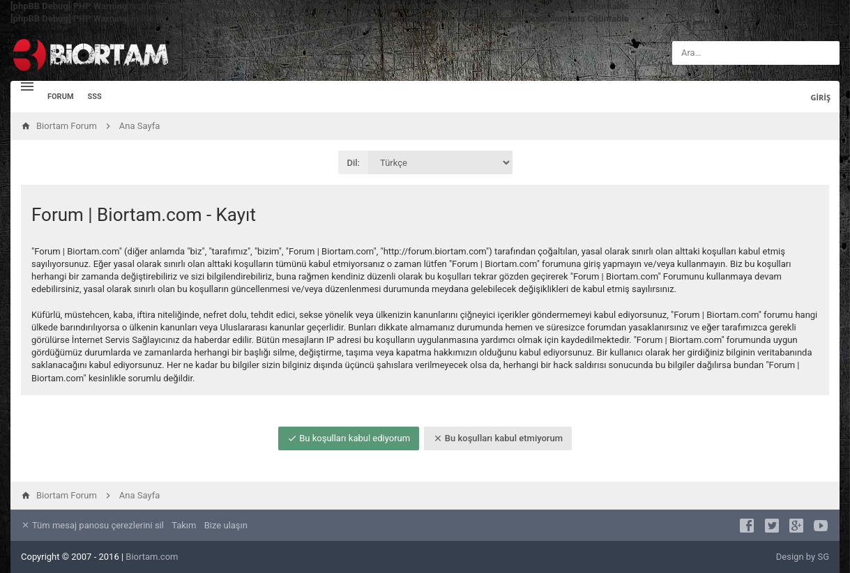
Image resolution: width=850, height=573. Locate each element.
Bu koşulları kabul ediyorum (348, 438)
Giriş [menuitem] (820, 97)
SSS (95, 96)
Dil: (354, 163)
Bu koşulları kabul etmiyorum (498, 438)
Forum (60, 96)
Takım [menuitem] (184, 525)
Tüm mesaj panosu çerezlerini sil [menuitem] (92, 525)
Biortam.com (152, 556)
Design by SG (802, 556)
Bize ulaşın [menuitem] (226, 525)
